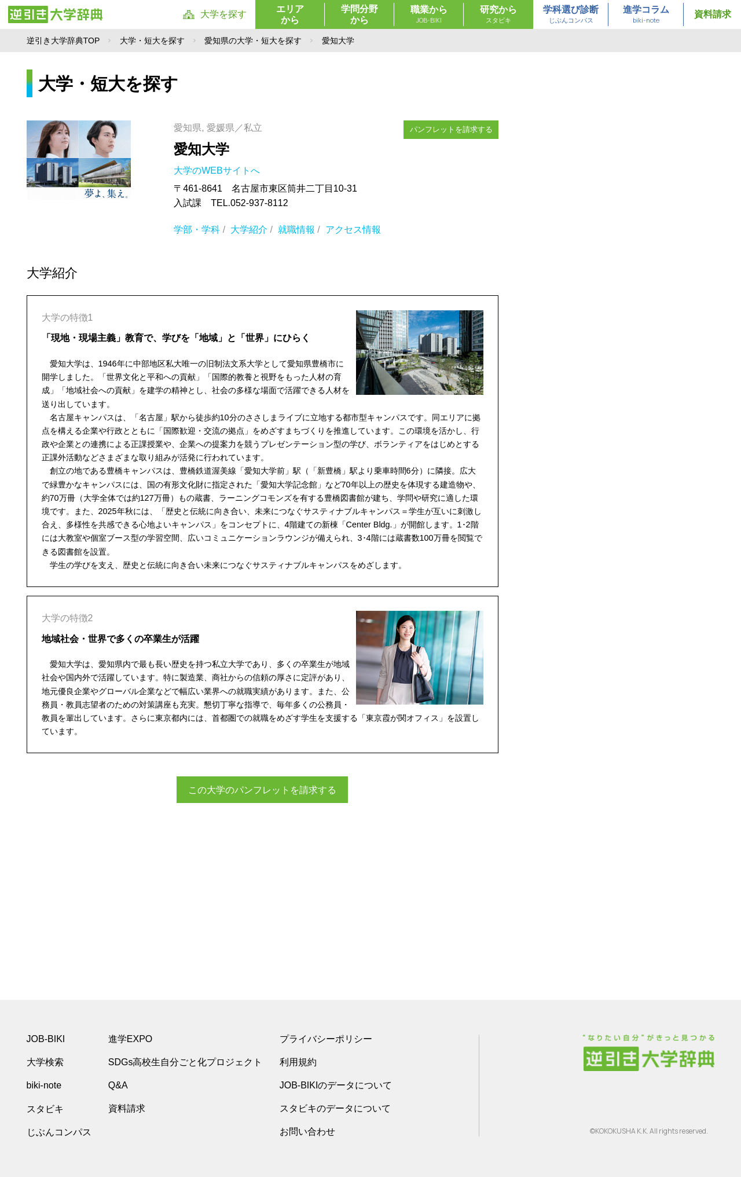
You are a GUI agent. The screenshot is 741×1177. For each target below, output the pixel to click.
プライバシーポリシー (326, 1039)
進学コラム (646, 15)
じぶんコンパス (59, 1131)
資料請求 (712, 14)
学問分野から (359, 14)
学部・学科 (197, 229)
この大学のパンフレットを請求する (262, 789)
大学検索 (45, 1062)
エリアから (290, 14)
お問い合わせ (307, 1131)
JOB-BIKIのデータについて (336, 1085)
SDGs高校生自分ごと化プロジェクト (185, 1062)
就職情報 (296, 229)
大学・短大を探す (152, 40)
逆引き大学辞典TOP (63, 40)
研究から (498, 15)
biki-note (44, 1085)
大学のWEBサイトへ (218, 170)
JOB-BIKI (46, 1039)
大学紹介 (248, 229)
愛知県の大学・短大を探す (253, 40)
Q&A (118, 1085)
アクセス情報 (353, 229)
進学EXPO (130, 1039)
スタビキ (45, 1108)
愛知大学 (201, 149)
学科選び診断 (571, 15)
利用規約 (298, 1062)
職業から (428, 15)
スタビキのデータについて (335, 1108)
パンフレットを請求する (451, 128)
